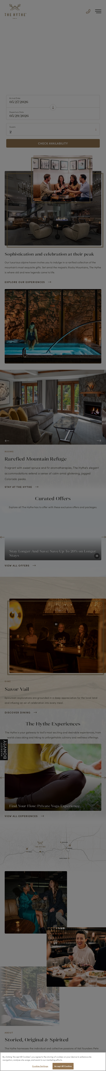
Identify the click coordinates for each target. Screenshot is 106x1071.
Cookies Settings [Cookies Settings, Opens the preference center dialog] (40, 1066)
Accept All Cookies (63, 1066)
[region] (53, 1061)
